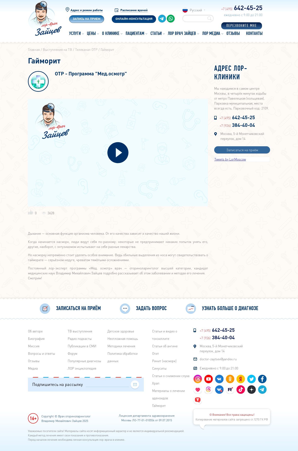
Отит (155, 353)
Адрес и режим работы (87, 10)
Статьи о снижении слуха (170, 376)
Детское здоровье (120, 331)
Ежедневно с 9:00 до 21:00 (219, 368)
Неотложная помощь (122, 338)
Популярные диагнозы (84, 361)
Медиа (33, 368)
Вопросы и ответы (41, 353)
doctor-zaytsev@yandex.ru (218, 359)
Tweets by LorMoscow (230, 159)
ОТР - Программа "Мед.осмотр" (91, 74)
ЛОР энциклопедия (82, 368)
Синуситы (159, 368)
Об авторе (35, 331)
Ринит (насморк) (164, 361)
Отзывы (34, 361)
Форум (72, 353)
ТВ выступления (80, 331)
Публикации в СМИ (82, 346)
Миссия (33, 346)
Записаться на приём (242, 150)
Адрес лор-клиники (230, 73)
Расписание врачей (134, 10)
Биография (36, 338)
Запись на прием (86, 19)
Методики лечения (121, 346)
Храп (155, 383)
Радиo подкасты (80, 338)
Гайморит (159, 405)
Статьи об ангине (165, 346)
